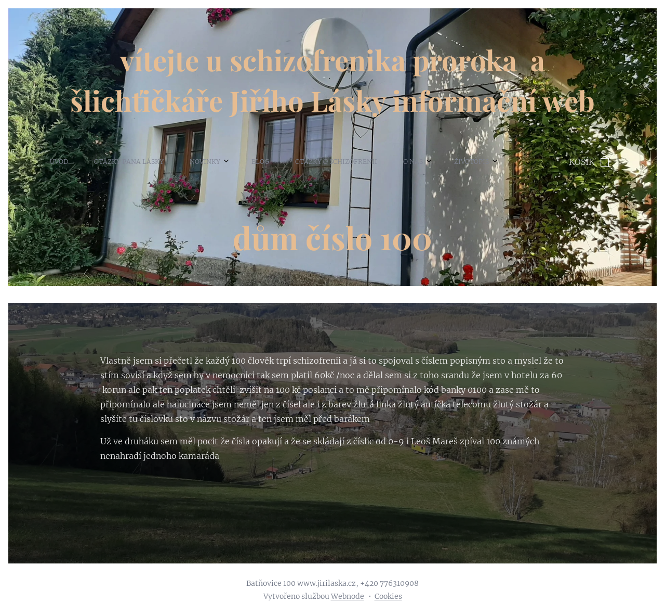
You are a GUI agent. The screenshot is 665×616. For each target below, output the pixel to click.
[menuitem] (26, 162)
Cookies (388, 596)
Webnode (347, 596)
